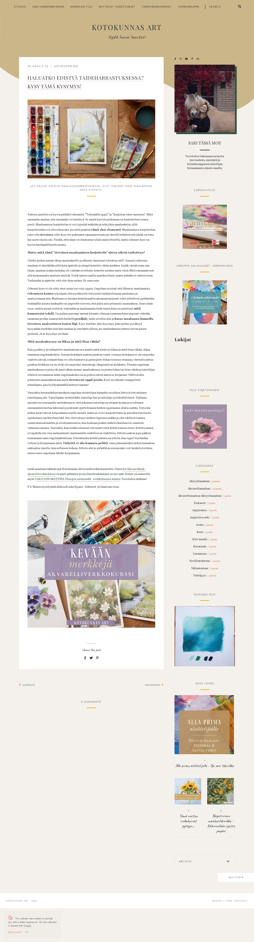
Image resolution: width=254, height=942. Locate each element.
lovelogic (241, 900)
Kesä (205, 532)
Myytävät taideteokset (117, 7)
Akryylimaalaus (204, 481)
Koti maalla (204, 539)
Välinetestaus (204, 568)
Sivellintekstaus (204, 561)
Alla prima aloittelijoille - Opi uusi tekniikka (204, 765)
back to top (236, 877)
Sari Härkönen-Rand (48, 7)
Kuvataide (204, 546)
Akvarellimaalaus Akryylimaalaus (204, 496)
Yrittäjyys (204, 575)
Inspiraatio (205, 510)
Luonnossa (204, 554)
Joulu (204, 525)
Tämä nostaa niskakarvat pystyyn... (188, 820)
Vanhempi (154, 685)
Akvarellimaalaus (205, 489)
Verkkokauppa (189, 7)
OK (26, 932)
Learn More (14, 932)
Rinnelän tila (81, 7)
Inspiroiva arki (204, 517)
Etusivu (20, 7)
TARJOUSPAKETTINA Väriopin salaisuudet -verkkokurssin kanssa (77, 479)
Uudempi (27, 685)
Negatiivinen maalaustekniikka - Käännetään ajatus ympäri (221, 823)
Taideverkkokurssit (157, 7)
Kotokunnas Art (127, 27)
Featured (204, 503)
